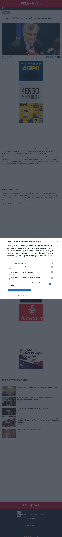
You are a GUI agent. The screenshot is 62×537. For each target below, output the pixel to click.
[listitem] (31, 263)
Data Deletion (21, 295)
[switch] (51, 267)
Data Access (31, 295)
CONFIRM (19, 290)
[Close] (58, 241)
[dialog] (31, 268)
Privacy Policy (40, 295)
